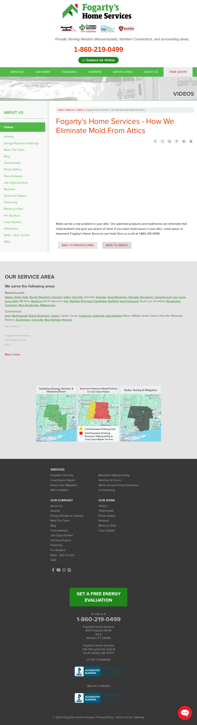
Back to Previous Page (78, 245)
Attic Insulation (59, 490)
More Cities (12, 354)
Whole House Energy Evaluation (118, 485)
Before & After (13, 209)
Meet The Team (14, 150)
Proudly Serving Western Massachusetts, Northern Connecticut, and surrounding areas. (122, 39)
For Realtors (12, 215)
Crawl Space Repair (62, 480)
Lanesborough (163, 297)
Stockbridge (173, 301)
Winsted (67, 320)
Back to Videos (117, 245)
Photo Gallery (13, 169)
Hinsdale (133, 297)
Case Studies (12, 222)
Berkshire (44, 297)
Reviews (9, 189)
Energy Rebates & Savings (21, 143)
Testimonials (12, 163)
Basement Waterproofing (114, 475)
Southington (23, 320)
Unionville (37, 320)
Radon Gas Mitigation (63, 485)
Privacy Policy (105, 717)
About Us (151, 71)
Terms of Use (124, 717)
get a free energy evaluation (99, 597)
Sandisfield (100, 301)
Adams (9, 297)
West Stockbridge (28, 305)
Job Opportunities (16, 182)
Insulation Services (61, 475)
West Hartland (52, 320)
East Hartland (114, 316)
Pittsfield (75, 301)
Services (17, 71)
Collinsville (98, 316)
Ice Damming (106, 490)
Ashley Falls (21, 297)
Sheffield (113, 301)
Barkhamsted (20, 316)
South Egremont (129, 301)
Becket (33, 297)
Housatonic (146, 297)
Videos (8, 127)
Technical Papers (15, 196)
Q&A (7, 241)
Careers (94, 71)
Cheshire (57, 297)
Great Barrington (117, 297)
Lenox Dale (11, 301)
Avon (8, 316)
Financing (69, 71)
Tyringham (11, 305)
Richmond (87, 301)
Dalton (67, 297)
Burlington (44, 316)
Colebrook (85, 316)
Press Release (13, 176)
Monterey (36, 301)
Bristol (32, 316)
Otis (66, 301)
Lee (175, 297)
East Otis (77, 297)
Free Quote (178, 71)
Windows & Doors (109, 480)
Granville (101, 297)
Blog (7, 156)
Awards (9, 136)
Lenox (182, 297)
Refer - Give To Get (16, 235)
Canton (55, 316)
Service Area (123, 71)
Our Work (42, 71)
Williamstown (47, 305)
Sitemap (139, 717)
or (98, 60)
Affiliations (11, 228)
